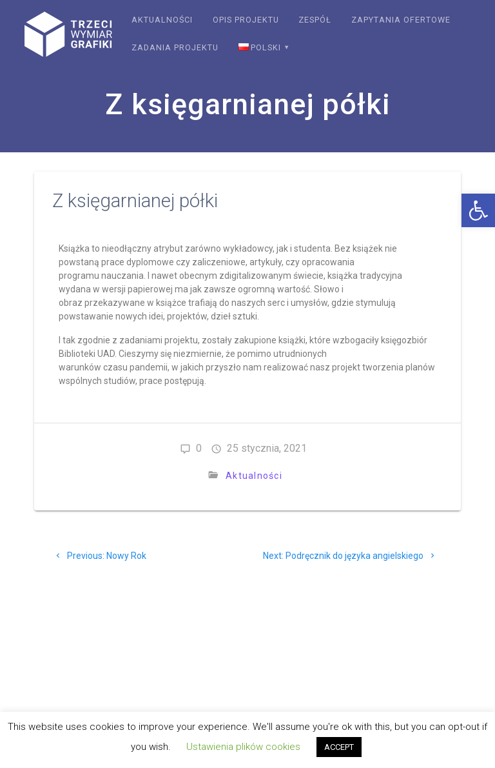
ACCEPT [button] (339, 747)
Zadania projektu (174, 47)
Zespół (314, 20)
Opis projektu (246, 20)
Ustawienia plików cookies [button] (243, 747)
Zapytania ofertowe (401, 20)
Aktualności (162, 20)
